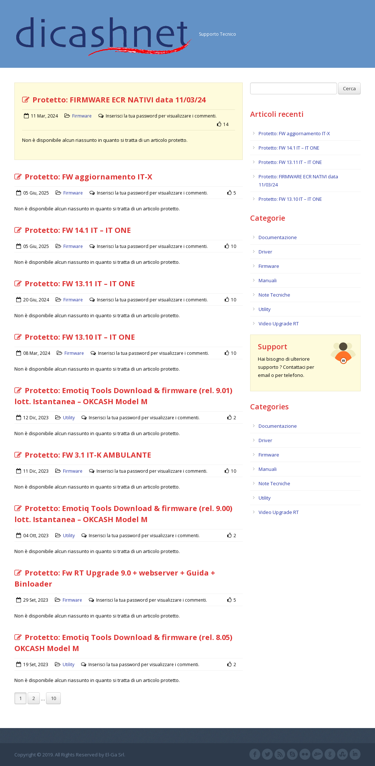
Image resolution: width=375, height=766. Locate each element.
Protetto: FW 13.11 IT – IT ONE (74, 283)
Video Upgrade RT (279, 323)
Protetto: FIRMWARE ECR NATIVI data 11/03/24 (114, 100)
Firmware (82, 116)
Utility (69, 418)
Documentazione (278, 237)
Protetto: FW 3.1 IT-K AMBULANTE (82, 455)
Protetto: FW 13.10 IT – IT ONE (74, 337)
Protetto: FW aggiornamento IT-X (83, 177)
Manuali (268, 280)
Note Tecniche (274, 294)
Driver (265, 251)
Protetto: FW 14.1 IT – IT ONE (72, 230)
